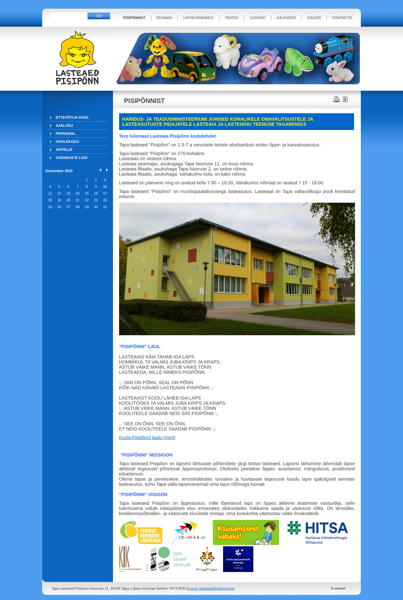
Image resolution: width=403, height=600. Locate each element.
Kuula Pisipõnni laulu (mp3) (147, 437)
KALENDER (286, 18)
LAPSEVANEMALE (198, 18)
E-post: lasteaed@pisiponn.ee (210, 588)
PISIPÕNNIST (134, 18)
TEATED (232, 18)
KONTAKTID (342, 18)
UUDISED (258, 18)
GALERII (314, 18)
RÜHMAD (164, 18)
